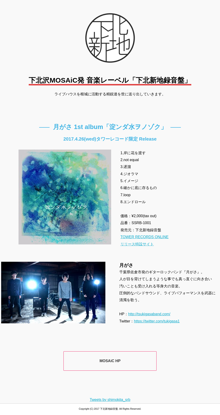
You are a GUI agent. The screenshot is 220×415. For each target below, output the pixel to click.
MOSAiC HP (110, 361)
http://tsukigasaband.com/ (149, 314)
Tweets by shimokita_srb (110, 400)
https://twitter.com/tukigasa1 (156, 321)
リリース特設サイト (137, 244)
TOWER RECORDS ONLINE (144, 237)
